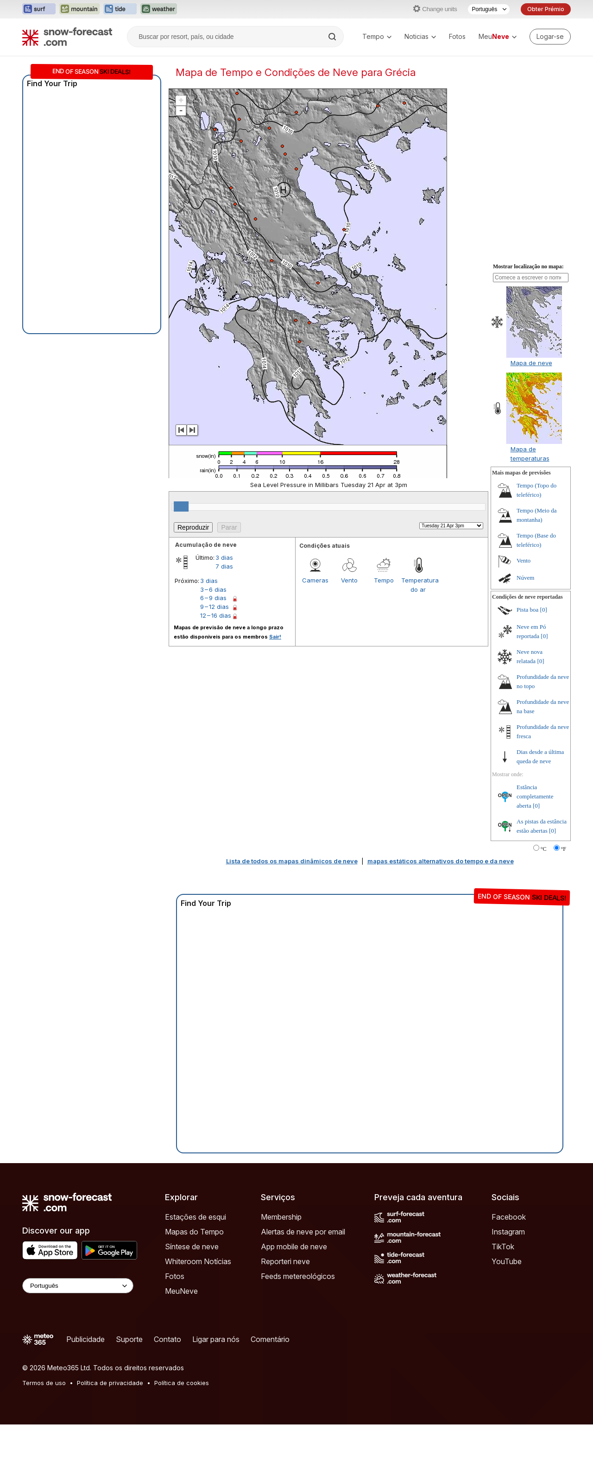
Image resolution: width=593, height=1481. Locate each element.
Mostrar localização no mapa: (528, 266)
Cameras (315, 580)
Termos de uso (44, 1382)
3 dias (224, 557)
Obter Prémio (545, 9)
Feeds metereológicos (298, 1276)
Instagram (508, 1231)
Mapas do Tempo (194, 1231)
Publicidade (85, 1339)
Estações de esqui (195, 1217)
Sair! (275, 636)
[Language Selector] (77, 1285)
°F (563, 849)
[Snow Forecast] (67, 36)
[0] (543, 609)
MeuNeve (181, 1291)
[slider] (181, 506)
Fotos (457, 36)
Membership (281, 1217)
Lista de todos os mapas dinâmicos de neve (292, 861)
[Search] (333, 36)
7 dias (224, 566)
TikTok (503, 1246)
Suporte (129, 1339)
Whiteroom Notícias (198, 1261)
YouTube (507, 1261)
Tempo (376, 36)
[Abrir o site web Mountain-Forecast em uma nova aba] (79, 9)
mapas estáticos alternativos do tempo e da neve (440, 861)
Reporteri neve (285, 1261)
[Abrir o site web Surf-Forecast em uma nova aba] (39, 9)
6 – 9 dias (213, 597)
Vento (349, 580)
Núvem (525, 577)
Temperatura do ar (418, 584)
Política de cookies (181, 1382)
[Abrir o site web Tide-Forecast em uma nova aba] (120, 9)
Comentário (270, 1339)
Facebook (509, 1217)
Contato (167, 1339)
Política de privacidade (110, 1382)
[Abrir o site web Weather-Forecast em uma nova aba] (158, 9)
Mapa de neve (531, 363)
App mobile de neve (294, 1246)
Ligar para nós (216, 1339)
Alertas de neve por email (303, 1231)
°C (544, 849)
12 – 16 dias (215, 615)
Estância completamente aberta (535, 796)
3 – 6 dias (213, 589)
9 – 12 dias (214, 606)
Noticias (420, 36)
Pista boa (527, 609)
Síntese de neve (192, 1246)
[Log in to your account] (550, 36)
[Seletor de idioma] (489, 9)
